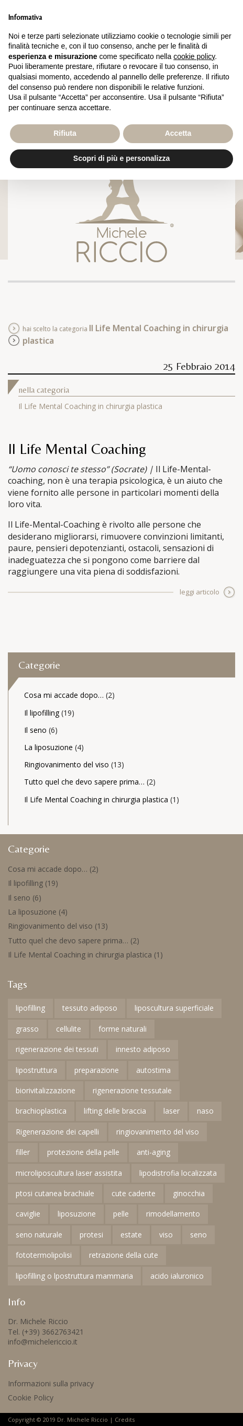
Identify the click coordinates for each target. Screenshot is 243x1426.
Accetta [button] (178, 133)
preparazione (96, 1070)
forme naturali (122, 1029)
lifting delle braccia (115, 1111)
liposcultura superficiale (174, 1008)
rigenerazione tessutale (132, 1090)
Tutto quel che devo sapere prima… (84, 782)
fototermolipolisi (44, 1255)
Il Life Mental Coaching (77, 448)
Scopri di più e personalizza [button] (121, 158)
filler (23, 1152)
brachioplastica (41, 1111)
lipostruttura (36, 1070)
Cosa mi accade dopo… (64, 695)
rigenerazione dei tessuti (57, 1049)
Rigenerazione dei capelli (57, 1132)
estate (131, 1235)
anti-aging (153, 1152)
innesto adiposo (143, 1049)
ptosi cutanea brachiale (55, 1193)
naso (205, 1111)
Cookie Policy (30, 1397)
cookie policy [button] (194, 56)
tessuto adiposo (89, 1008)
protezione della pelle (83, 1152)
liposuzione (77, 1214)
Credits (125, 1419)
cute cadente (134, 1193)
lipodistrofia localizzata (178, 1173)
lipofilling (30, 1008)
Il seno (35, 730)
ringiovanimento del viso (157, 1132)
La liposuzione (48, 747)
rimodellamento (173, 1214)
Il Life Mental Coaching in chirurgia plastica (90, 406)
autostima (153, 1070)
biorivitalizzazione (45, 1090)
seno (198, 1235)
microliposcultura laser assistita (69, 1173)
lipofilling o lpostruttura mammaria (74, 1276)
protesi (91, 1235)
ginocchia (189, 1193)
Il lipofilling (41, 713)
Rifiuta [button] (64, 133)
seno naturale (39, 1235)
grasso (27, 1029)
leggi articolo (199, 592)
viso (166, 1235)
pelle (121, 1214)
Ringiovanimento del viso (66, 764)
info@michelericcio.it (43, 1342)
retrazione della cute (123, 1255)
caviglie (28, 1214)
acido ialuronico (177, 1276)
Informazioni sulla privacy (51, 1383)
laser (171, 1111)
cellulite (68, 1029)
